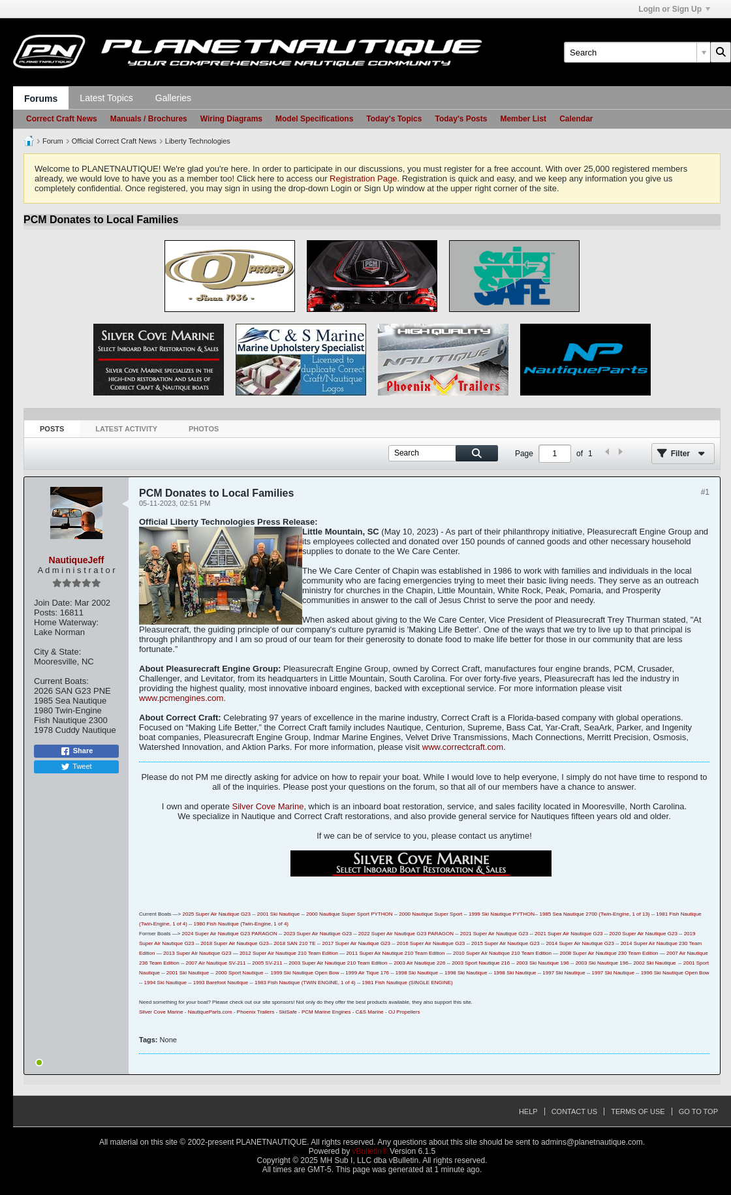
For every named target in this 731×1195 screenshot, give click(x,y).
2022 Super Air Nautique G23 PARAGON (406, 934)
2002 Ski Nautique (654, 963)
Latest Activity (126, 429)
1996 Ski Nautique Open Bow (675, 973)
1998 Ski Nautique (417, 973)
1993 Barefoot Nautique (221, 982)
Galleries (173, 98)
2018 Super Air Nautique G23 (234, 943)
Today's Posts (461, 118)
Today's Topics (394, 118)
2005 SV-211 (267, 963)
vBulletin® (370, 1151)
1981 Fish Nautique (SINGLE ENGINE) (407, 982)
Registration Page (363, 178)
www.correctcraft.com (462, 747)
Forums (40, 98)
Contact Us (575, 1111)
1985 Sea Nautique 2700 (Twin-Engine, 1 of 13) (595, 914)
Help (528, 1111)
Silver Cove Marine (268, 806)
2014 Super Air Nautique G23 (580, 943)
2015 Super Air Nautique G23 (505, 943)
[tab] (52, 429)
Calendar (576, 118)
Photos (204, 429)
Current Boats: (61, 681)
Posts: (45, 612)
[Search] (637, 52)
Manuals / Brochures (148, 118)
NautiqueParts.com (210, 1012)
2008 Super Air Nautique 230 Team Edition (608, 953)
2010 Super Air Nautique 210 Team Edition (502, 953)
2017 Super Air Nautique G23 (356, 943)
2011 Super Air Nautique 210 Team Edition (395, 953)
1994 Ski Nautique (165, 982)
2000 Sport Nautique (239, 973)
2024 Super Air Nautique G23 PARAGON (229, 934)
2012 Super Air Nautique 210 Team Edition (289, 953)
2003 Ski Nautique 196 (542, 963)
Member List (523, 118)
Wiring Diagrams (231, 118)
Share (76, 751)
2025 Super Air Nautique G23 (216, 914)
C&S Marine (370, 1012)
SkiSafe (288, 1012)
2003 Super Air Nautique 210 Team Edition (337, 963)
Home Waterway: (66, 622)
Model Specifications (314, 118)
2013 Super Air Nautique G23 (197, 953)
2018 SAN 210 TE (294, 943)
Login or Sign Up (674, 9)
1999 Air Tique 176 (367, 973)
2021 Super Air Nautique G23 (494, 934)
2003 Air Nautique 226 (419, 963)
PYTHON (381, 914)
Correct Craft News (61, 118)
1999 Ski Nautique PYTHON (502, 914)
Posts (52, 429)
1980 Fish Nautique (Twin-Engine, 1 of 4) (241, 924)
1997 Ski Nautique (563, 973)
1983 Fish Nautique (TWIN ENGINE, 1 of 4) (305, 982)
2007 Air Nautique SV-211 (215, 963)
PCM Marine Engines (326, 1012)
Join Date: (53, 603)
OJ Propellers (404, 1012)
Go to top (698, 1111)
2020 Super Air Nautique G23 (643, 934)
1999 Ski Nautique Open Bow (305, 973)
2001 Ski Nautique (278, 914)
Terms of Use (638, 1111)
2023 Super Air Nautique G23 (318, 934)
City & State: (57, 652)
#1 (705, 492)
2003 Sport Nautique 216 (481, 963)
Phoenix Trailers (255, 1012)
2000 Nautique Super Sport (337, 914)
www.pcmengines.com (181, 698)
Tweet (76, 766)
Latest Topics (106, 98)
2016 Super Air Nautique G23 (431, 943)
